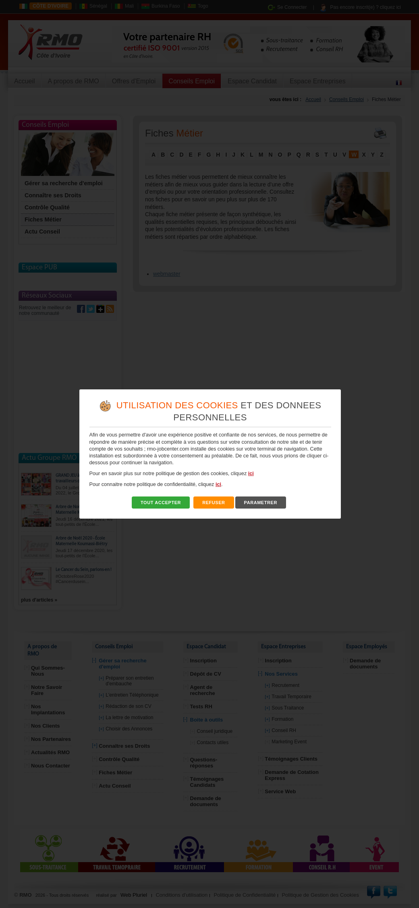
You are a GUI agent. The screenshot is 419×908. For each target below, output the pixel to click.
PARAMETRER (260, 502)
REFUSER (213, 502)
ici (251, 473)
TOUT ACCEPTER (161, 502)
